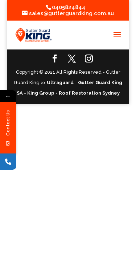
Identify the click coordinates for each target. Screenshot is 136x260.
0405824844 (69, 7)
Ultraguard (60, 82)
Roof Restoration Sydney (89, 93)
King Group (40, 93)
